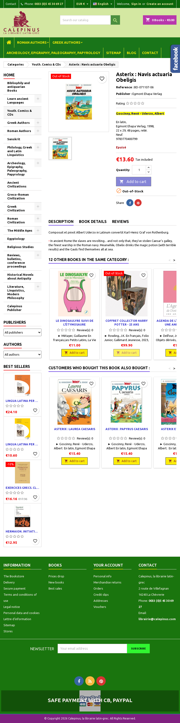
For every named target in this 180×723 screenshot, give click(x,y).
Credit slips (101, 594)
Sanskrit (13, 139)
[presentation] (96, 662)
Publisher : (124, 93)
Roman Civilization (16, 220)
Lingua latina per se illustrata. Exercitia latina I (22, 444)
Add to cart (133, 181)
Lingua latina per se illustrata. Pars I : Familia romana (22, 400)
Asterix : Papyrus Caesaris (126, 429)
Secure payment (15, 588)
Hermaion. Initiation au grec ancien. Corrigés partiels (22, 531)
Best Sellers (17, 366)
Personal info (103, 576)
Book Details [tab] (93, 221)
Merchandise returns (107, 582)
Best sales (55, 588)
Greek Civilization (16, 208)
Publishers (15, 322)
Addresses (101, 600)
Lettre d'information (17, 619)
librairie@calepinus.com (157, 619)
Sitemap (113, 53)
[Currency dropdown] (83, 4)
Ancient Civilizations (16, 184)
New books (56, 582)
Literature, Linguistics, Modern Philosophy (16, 292)
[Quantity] (139, 170)
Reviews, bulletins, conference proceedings (16, 260)
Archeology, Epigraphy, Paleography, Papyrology (53, 53)
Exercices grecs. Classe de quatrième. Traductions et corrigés (22, 487)
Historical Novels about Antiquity (20, 276)
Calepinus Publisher (14, 307)
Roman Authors (32, 42)
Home (9, 75)
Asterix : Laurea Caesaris (74, 429)
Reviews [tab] (120, 221)
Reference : (124, 87)
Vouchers (100, 606)
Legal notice (12, 606)
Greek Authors (66, 42)
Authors (13, 344)
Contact (11, 3)
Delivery (9, 582)
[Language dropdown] (103, 4)
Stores (8, 631)
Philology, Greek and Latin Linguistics (19, 151)
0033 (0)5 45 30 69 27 (48, 3)
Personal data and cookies (22, 612)
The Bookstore (14, 576)
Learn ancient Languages (17, 100)
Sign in (136, 3)
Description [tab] (61, 221)
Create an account (159, 3)
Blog (131, 53)
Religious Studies (20, 247)
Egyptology (16, 238)
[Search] (90, 20)
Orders (98, 588)
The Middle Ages (19, 230)
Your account (108, 565)
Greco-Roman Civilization (18, 196)
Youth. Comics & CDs (19, 112)
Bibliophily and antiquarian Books (18, 86)
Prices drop (56, 576)
